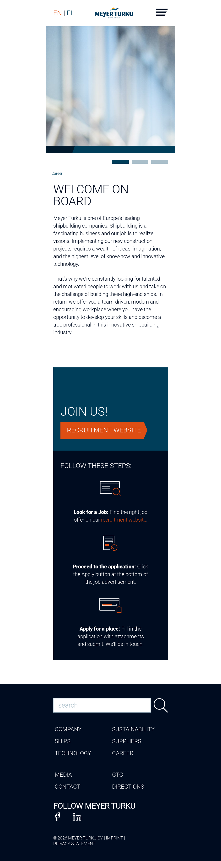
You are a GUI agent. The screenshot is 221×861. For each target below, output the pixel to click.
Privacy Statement (74, 843)
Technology (73, 753)
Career (57, 173)
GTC (117, 774)
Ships (62, 741)
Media (63, 774)
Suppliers (126, 741)
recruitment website (123, 520)
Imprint (114, 837)
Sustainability (133, 729)
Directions (128, 786)
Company (68, 729)
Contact (67, 786)
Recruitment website (104, 430)
